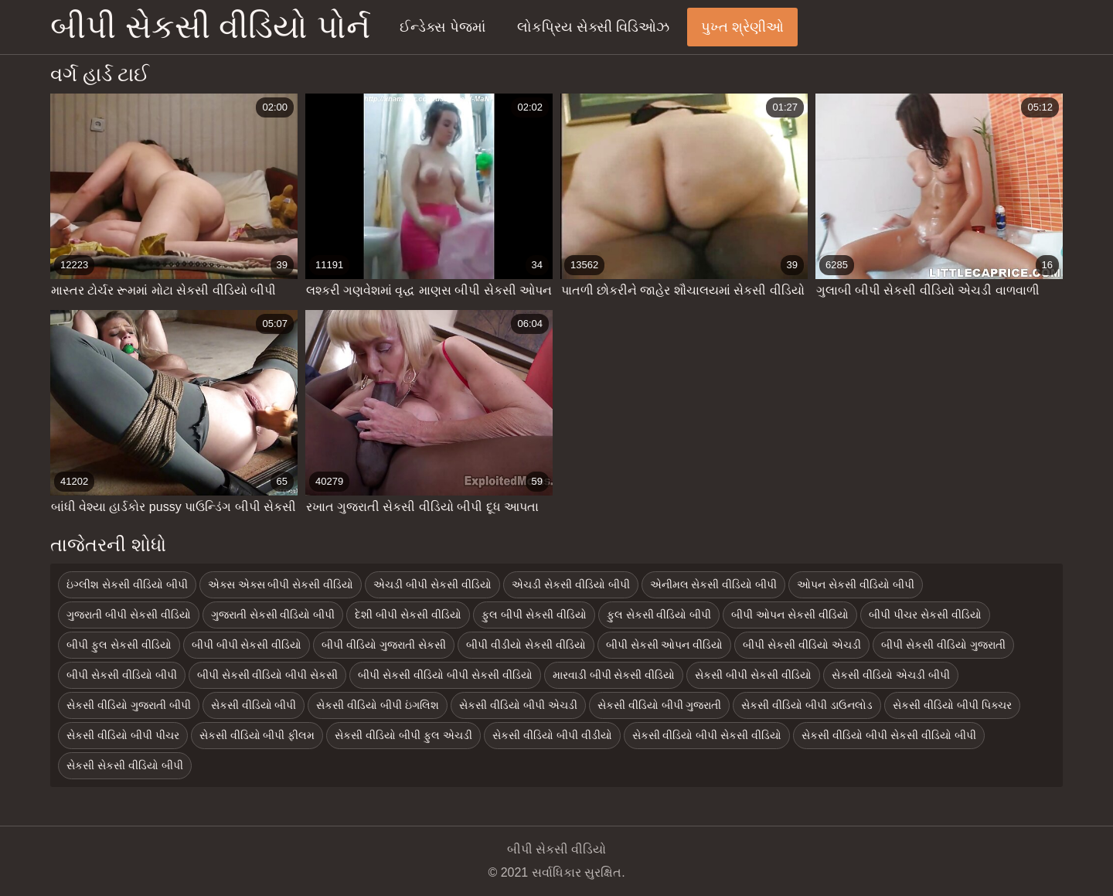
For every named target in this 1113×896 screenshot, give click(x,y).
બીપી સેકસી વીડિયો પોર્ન (210, 27)
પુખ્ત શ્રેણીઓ (742, 27)
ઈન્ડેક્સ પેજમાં (442, 27)
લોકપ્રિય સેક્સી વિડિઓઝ (593, 27)
